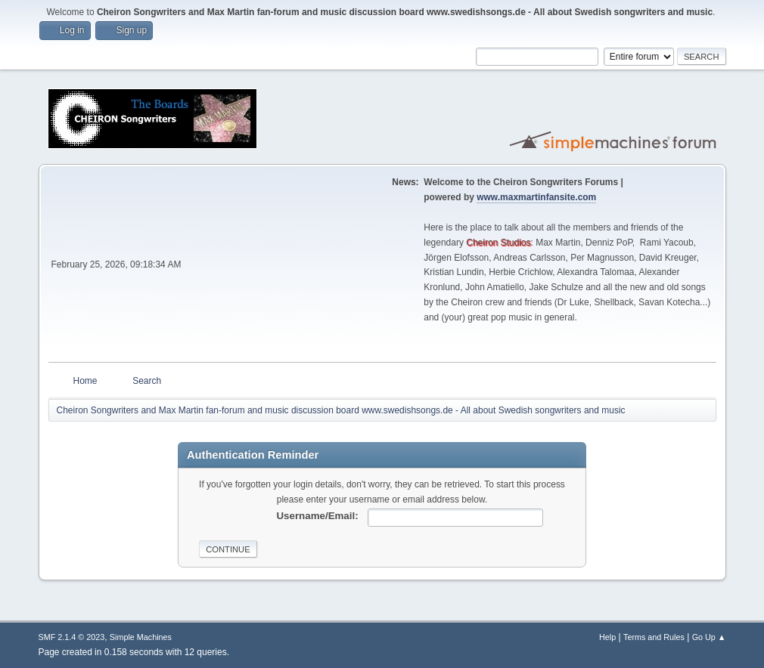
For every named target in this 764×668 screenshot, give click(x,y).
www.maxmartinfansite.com (536, 197)
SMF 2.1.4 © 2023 (72, 637)
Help (607, 637)
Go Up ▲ (709, 637)
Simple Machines (141, 637)
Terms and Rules (654, 637)
